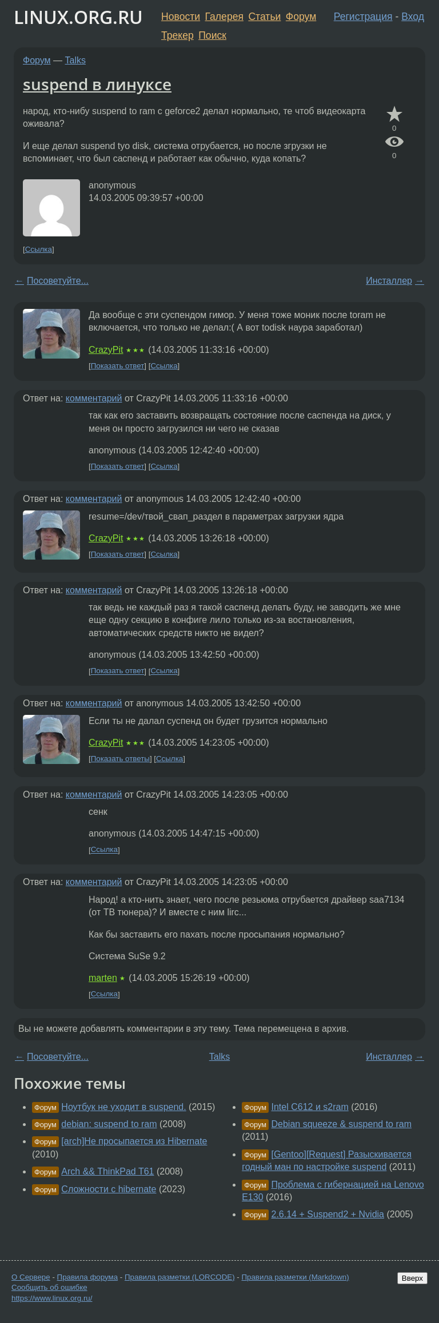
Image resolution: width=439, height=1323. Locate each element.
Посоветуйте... (58, 280)
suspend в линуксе (97, 84)
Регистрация (363, 16)
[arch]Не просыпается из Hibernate (134, 1141)
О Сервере (30, 1277)
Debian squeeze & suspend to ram (342, 1124)
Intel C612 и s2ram (310, 1107)
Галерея (224, 16)
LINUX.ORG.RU (78, 17)
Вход (412, 16)
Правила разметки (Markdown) (295, 1277)
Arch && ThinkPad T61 (107, 1171)
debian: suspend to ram (109, 1124)
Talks (75, 60)
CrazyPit (106, 350)
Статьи (264, 16)
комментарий (94, 398)
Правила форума (87, 1277)
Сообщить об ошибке (49, 1287)
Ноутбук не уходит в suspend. (123, 1107)
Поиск (212, 35)
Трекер (177, 35)
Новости (180, 16)
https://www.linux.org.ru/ (51, 1298)
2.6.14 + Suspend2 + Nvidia (328, 1214)
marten (103, 978)
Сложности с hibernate (108, 1189)
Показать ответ (118, 365)
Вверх (412, 1278)
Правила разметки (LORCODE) (180, 1277)
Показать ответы (120, 758)
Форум (301, 16)
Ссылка (38, 249)
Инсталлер (389, 280)
